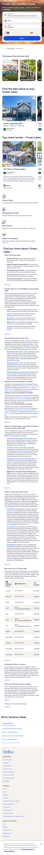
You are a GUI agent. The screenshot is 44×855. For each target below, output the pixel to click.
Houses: (9, 314)
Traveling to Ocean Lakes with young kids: (20, 448)
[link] (33, 97)
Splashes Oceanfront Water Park (22, 397)
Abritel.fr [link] (5, 827)
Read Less (7, 285)
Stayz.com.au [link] (6, 836)
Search (22, 38)
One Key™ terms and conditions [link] (11, 801)
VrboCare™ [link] (6, 763)
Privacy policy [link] (6, 807)
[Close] (41, 844)
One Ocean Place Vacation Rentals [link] (12, 728)
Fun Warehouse (19, 399)
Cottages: (10, 326)
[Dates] (22, 20)
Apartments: (11, 318)
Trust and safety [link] (7, 766)
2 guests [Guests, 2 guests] (10, 27)
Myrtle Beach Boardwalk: (15, 352)
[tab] (8, 723)
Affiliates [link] (5, 795)
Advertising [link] (6, 781)
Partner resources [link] (7, 769)
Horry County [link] (10, 48)
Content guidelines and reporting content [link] (13, 816)
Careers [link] (5, 792)
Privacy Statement (27, 849)
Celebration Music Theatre (27, 386)
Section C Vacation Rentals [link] (9, 732)
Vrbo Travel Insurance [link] (8, 778)
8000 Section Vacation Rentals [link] (11, 743)
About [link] (4, 789)
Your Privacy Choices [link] (8, 813)
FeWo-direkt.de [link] (7, 830)
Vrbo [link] (4, 824)
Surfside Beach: (12, 527)
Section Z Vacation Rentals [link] (9, 739)
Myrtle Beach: (11, 509)
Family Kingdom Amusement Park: (18, 372)
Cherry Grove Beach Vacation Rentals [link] (13, 736)
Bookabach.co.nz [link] (7, 833)
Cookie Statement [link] (7, 810)
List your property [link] (7, 760)
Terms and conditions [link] (8, 804)
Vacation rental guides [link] (8, 772)
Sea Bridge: (11, 545)
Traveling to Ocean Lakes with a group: (20, 438)
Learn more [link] (5, 243)
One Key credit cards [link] (8, 775)
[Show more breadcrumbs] (4, 48)
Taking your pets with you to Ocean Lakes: (21, 459)
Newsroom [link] (6, 798)
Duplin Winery (9, 391)
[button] (22, 250)
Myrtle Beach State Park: (15, 363)
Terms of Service (9, 851)
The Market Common (21, 408)
